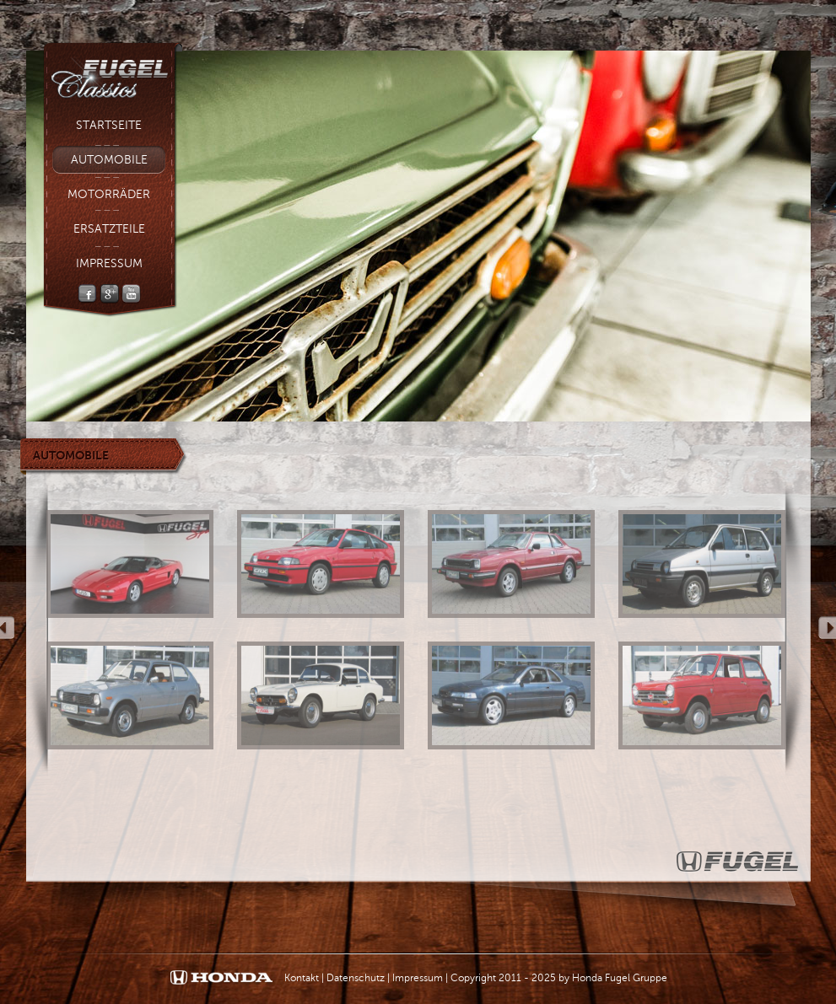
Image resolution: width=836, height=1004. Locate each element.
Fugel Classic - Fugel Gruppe (112, 72)
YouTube (131, 293)
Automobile (109, 159)
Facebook (87, 293)
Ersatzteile (109, 229)
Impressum (109, 263)
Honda (221, 978)
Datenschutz (355, 978)
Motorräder (108, 194)
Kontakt (301, 978)
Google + (109, 293)
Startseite (109, 125)
